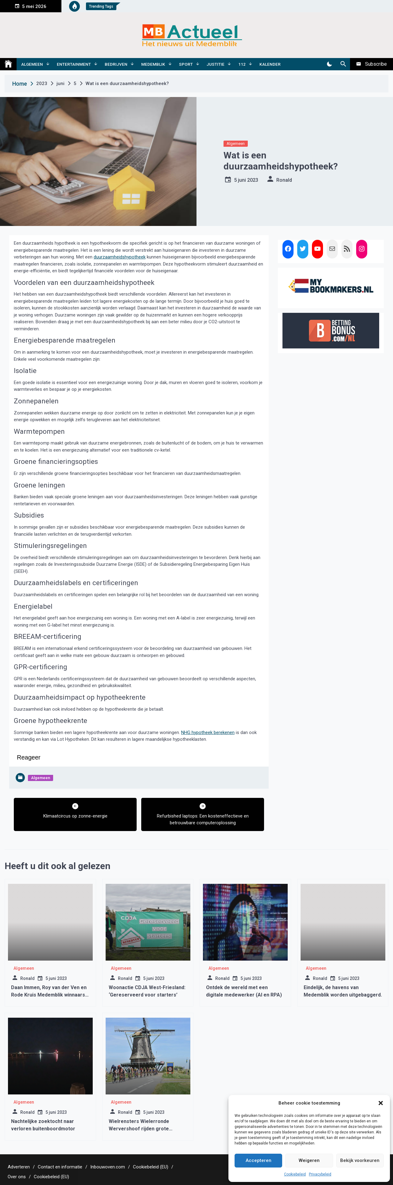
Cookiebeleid (295, 1174)
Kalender (270, 64)
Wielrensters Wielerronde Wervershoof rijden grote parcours (139, 1128)
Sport (186, 64)
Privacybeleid (320, 1174)
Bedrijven (116, 64)
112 (242, 64)
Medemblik (153, 64)
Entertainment (74, 64)
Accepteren (258, 1160)
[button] (381, 1103)
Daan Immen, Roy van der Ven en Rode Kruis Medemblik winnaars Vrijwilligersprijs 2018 (49, 995)
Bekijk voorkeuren (359, 1160)
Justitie (215, 64)
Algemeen (32, 64)
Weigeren (309, 1160)
